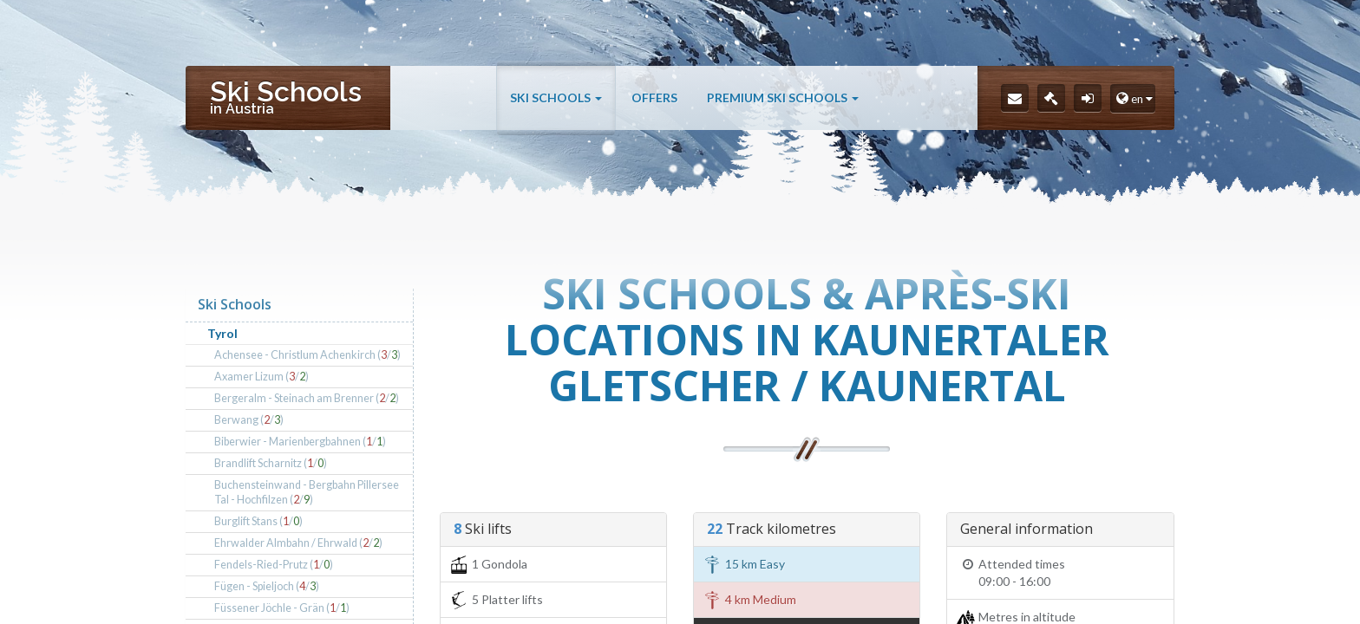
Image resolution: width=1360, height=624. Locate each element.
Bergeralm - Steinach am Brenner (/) (306, 398)
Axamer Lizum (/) (261, 376)
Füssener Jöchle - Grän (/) (282, 607)
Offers (654, 97)
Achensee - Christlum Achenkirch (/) (307, 354)
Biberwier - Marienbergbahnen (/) (300, 441)
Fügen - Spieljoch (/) (266, 586)
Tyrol (222, 333)
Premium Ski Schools (783, 97)
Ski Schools (556, 97)
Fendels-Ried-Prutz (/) (273, 564)
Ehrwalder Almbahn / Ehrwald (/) (298, 542)
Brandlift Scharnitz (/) (270, 463)
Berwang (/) (249, 419)
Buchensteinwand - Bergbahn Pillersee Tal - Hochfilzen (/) (306, 492)
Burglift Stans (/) (258, 521)
